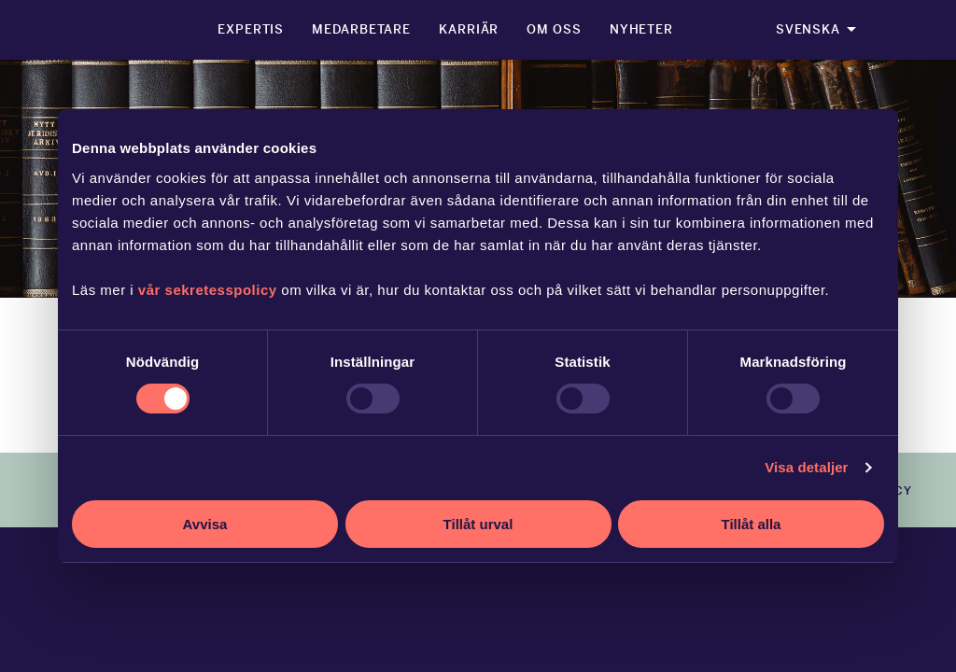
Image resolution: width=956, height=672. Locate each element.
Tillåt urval (478, 524)
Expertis (251, 29)
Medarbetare (361, 29)
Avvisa (205, 524)
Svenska (808, 29)
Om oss (554, 29)
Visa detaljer (806, 467)
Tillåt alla (751, 524)
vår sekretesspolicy (207, 290)
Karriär (469, 29)
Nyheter (641, 29)
